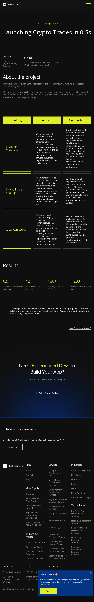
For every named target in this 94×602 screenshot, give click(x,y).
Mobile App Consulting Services (57, 536)
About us (30, 470)
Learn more (44, 585)
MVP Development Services (57, 507)
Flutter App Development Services (77, 540)
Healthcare (76, 475)
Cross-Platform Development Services (55, 492)
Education (75, 479)
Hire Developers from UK (33, 507)
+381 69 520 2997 (34, 572)
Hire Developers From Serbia (33, 500)
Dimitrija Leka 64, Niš (12, 572)
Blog (28, 479)
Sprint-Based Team (34, 558)
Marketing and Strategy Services (56, 543)
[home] (10, 4)
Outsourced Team (34, 547)
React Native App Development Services (79, 530)
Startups (30, 494)
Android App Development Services (54, 482)
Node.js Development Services (81, 522)
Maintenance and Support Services (56, 550)
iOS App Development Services (54, 473)
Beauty (74, 484)
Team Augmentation (35, 542)
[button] (88, 4)
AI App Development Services (57, 514)
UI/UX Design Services (54, 528)
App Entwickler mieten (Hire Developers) (32, 515)
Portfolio (30, 475)
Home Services (78, 493)
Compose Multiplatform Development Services (77, 551)
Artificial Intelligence (80, 470)
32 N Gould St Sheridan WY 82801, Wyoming (12, 579)
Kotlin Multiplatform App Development (35, 523)
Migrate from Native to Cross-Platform (57, 500)
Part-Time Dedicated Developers (35, 553)
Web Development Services (56, 521)
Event (73, 488)
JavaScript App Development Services (77, 513)
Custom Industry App (81, 497)
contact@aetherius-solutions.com (35, 578)
